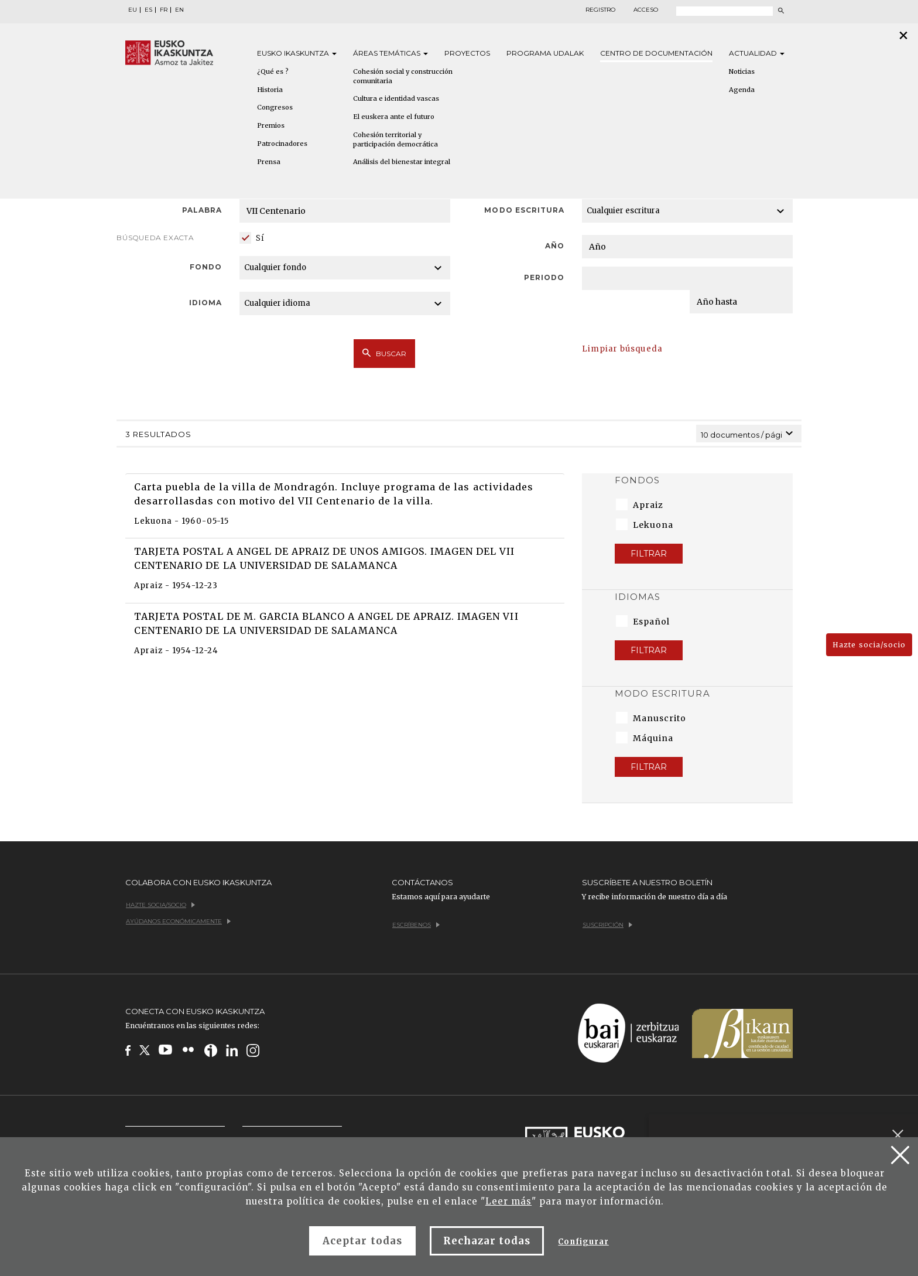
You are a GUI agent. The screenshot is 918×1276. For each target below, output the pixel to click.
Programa (545, 53)
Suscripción (607, 925)
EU (132, 10)
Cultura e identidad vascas (396, 98)
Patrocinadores (282, 143)
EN (179, 10)
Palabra (202, 210)
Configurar (583, 1242)
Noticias (742, 71)
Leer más (508, 1201)
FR (163, 10)
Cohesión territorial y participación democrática (395, 139)
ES (148, 10)
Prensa (268, 162)
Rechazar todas (487, 1240)
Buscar (384, 353)
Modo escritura (524, 210)
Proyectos (467, 53)
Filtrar (649, 553)
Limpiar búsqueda (622, 349)
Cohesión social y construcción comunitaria (403, 76)
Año (554, 245)
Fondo (206, 266)
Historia (270, 90)
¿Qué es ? (273, 71)
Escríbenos (416, 925)
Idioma (205, 302)
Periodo (544, 277)
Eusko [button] (297, 53)
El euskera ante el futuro (393, 116)
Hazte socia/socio (869, 644)
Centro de (656, 53)
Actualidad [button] (757, 53)
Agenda (742, 90)
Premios (271, 125)
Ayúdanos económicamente (178, 921)
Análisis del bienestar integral (401, 162)
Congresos (275, 107)
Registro (600, 10)
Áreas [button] (390, 53)
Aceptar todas (362, 1240)
